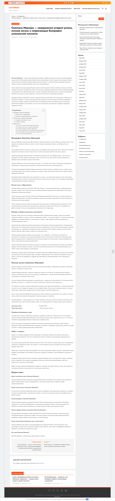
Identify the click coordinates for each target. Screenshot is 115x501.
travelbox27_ (15, 37)
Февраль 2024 (82, 100)
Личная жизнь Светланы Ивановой (22, 118)
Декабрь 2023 (82, 106)
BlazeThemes (57, 496)
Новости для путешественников (86, 151)
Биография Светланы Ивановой (21, 112)
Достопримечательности (85, 145)
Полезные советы (83, 157)
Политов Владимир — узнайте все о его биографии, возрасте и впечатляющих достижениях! (56, 479)
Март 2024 (81, 97)
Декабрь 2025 (82, 64)
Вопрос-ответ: (16, 123)
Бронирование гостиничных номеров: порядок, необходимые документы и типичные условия (91, 44)
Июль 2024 (82, 85)
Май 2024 (81, 91)
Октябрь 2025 (82, 67)
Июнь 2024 (82, 88)
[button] (43, 110)
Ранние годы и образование (23, 114)
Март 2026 (81, 58)
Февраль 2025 (82, 76)
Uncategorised (15, 24)
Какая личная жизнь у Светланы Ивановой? (29, 127)
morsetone (14, 7)
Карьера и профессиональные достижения (26, 116)
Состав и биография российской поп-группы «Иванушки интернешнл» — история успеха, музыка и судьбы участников (26, 479)
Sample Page (49, 8)
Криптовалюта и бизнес (84, 148)
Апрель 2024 (82, 94)
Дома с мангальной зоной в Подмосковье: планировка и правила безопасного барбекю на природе (91, 38)
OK (87, 499)
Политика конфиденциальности (91, 8)
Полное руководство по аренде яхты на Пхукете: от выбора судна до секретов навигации (91, 33)
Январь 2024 (82, 103)
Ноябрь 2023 (82, 109)
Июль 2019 (82, 131)
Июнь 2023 (82, 116)
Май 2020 (81, 128)
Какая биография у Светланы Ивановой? (28, 128)
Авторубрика (82, 142)
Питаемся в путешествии (85, 154)
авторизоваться (40, 463)
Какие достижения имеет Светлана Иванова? (28, 125)
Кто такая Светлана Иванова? (25, 133)
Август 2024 (82, 82)
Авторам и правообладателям (63, 8)
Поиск (80, 16)
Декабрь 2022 (82, 119)
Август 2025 (82, 70)
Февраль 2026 (82, 61)
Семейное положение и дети (23, 120)
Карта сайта (77, 8)
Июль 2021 (82, 122)
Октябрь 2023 (82, 112)
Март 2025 (81, 73)
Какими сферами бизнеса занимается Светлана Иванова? (32, 130)
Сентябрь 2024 (83, 79)
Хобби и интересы (20, 122)
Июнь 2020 (82, 125)
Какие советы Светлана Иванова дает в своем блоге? (31, 132)
